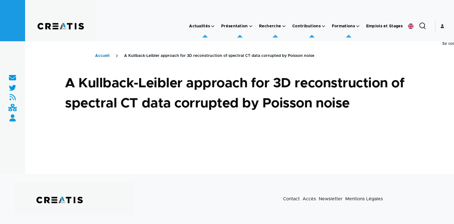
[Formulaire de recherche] (422, 26)
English (411, 26)
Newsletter (330, 199)
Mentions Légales (364, 199)
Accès (309, 199)
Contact (291, 199)
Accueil (102, 56)
